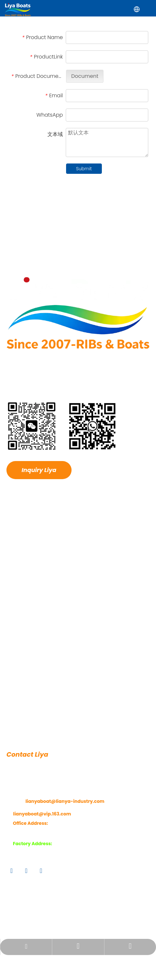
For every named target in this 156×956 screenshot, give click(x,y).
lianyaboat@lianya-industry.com (64, 810)
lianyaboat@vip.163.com (42, 822)
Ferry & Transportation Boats (38, 720)
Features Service (25, 597)
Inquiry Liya (39, 479)
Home (13, 534)
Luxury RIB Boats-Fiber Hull (35, 656)
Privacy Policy (116, 926)
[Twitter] (26, 879)
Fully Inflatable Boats (29, 732)
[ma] (61, 435)
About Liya (18, 547)
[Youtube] (41, 879)
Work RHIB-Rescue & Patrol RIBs (41, 694)
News (12, 585)
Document (84, 85)
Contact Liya (20, 610)
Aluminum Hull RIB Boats (33, 682)
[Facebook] (11, 879)
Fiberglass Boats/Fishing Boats (40, 707)
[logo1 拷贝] (78, 322)
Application (19, 559)
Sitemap (80, 926)
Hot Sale (15, 572)
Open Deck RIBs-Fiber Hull (35, 669)
